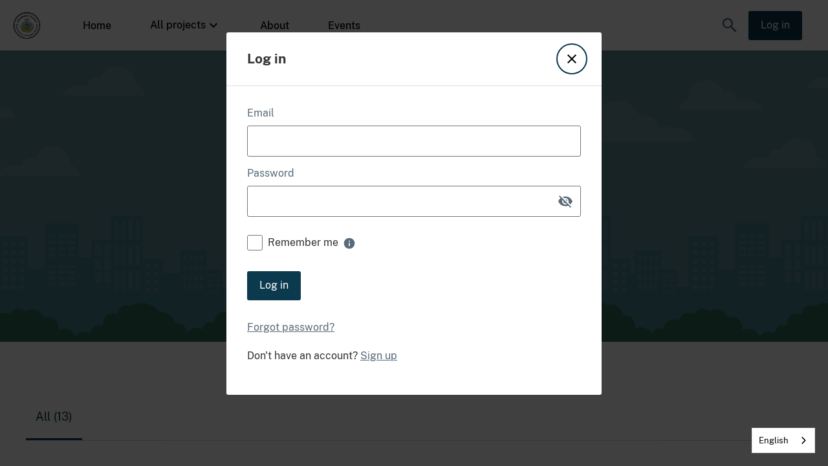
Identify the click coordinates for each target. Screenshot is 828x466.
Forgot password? (290, 327)
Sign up (378, 356)
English (774, 440)
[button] (571, 58)
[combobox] (783, 440)
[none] (349, 243)
